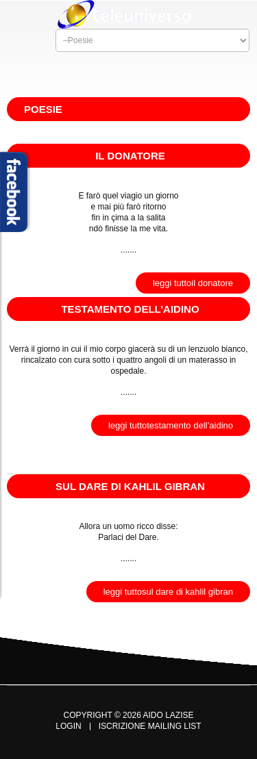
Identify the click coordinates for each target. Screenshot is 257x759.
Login (68, 726)
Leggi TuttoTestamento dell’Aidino (170, 425)
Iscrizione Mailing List (150, 726)
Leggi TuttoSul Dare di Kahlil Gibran (168, 592)
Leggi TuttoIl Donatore (193, 283)
